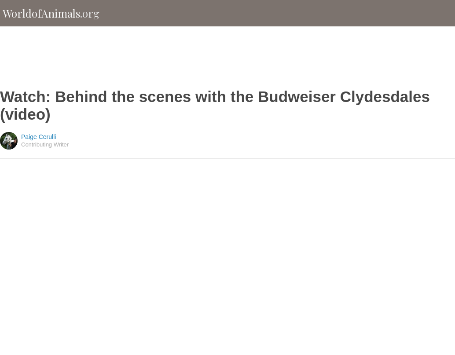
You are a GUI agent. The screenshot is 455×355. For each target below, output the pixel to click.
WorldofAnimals (51, 13)
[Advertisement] (227, 57)
